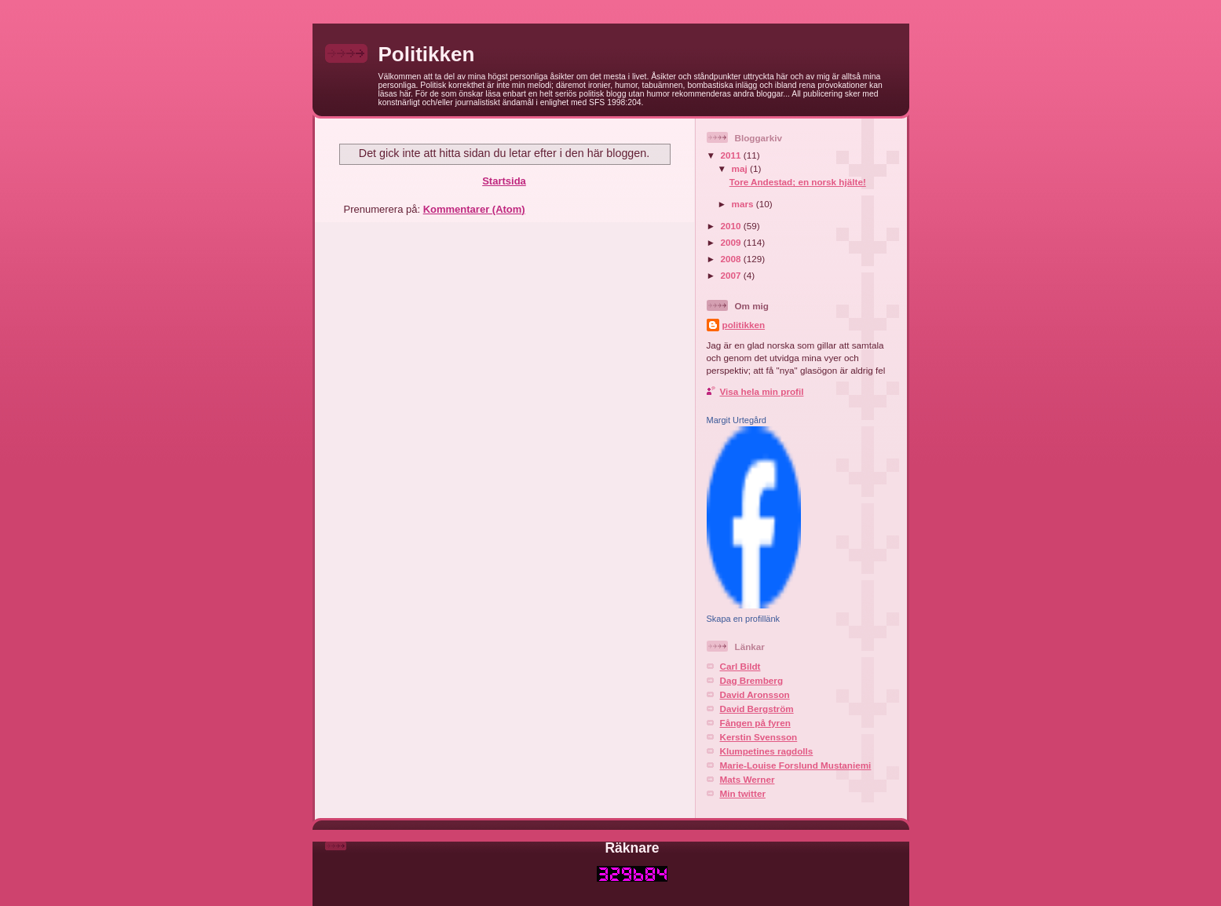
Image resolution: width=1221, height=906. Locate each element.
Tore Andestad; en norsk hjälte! (797, 182)
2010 (732, 226)
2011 (732, 155)
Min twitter (743, 793)
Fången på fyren (755, 723)
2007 (732, 275)
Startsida (504, 181)
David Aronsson (755, 694)
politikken (744, 325)
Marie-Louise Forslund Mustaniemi (796, 765)
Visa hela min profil (762, 391)
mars (744, 204)
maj (741, 168)
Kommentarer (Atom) (474, 209)
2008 (732, 259)
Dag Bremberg (752, 680)
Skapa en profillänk (743, 618)
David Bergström (757, 708)
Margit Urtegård (736, 420)
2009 (732, 242)
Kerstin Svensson (759, 737)
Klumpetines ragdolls (766, 751)
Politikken (426, 54)
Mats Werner (747, 779)
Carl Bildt (740, 666)
